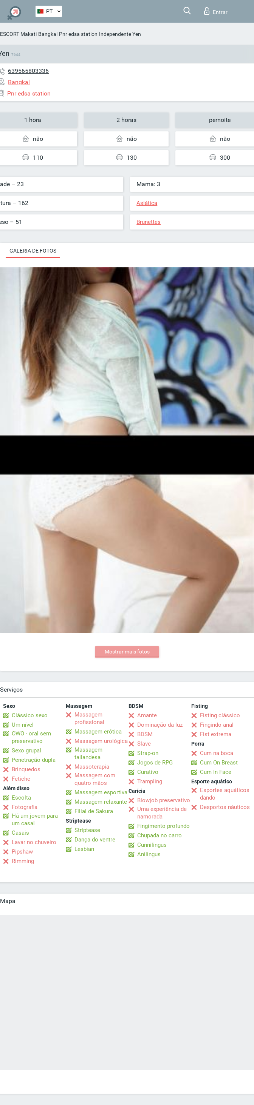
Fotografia (24, 807)
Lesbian (84, 849)
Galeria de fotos (32, 251)
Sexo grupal (26, 750)
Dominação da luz (160, 724)
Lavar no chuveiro (34, 842)
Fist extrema (215, 734)
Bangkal (47, 34)
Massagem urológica (101, 741)
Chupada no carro (159, 835)
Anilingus (149, 854)
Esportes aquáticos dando (224, 794)
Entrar (216, 11)
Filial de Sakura (93, 811)
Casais (20, 832)
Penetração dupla (34, 760)
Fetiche (21, 778)
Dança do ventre (94, 839)
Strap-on (147, 753)
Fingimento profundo (163, 826)
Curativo (147, 772)
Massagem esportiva (100, 792)
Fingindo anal (217, 724)
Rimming (23, 861)
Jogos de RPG (155, 762)
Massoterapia (91, 766)
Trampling (149, 781)
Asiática (146, 203)
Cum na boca (216, 753)
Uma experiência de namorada (162, 813)
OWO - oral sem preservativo (31, 737)
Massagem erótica (98, 731)
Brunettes (148, 222)
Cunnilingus (152, 844)
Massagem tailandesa (88, 753)
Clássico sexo (30, 715)
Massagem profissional (89, 718)
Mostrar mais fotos (127, 652)
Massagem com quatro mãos (94, 779)
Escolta (21, 797)
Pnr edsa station (78, 34)
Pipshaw (22, 851)
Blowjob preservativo (163, 800)
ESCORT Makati (18, 34)
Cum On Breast (219, 762)
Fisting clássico (220, 715)
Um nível (23, 724)
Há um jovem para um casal (35, 819)
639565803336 (28, 70)
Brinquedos (26, 769)
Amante (147, 715)
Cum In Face (215, 772)
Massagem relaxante (100, 801)
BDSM (145, 734)
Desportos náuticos (225, 807)
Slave (144, 743)
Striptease (87, 830)
